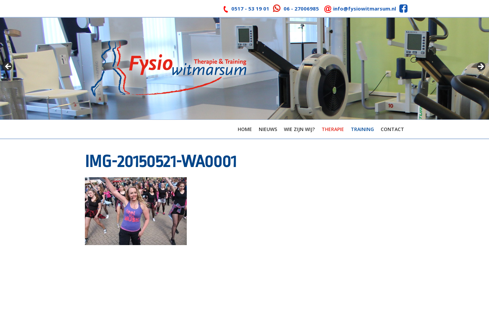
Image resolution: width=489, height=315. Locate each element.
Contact (392, 129)
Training (362, 129)
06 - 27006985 (301, 8)
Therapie (333, 129)
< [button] (8, 67)
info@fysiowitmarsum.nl (364, 8)
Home (245, 129)
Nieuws (268, 129)
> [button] (480, 67)
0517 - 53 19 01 (250, 8)
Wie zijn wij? (299, 129)
